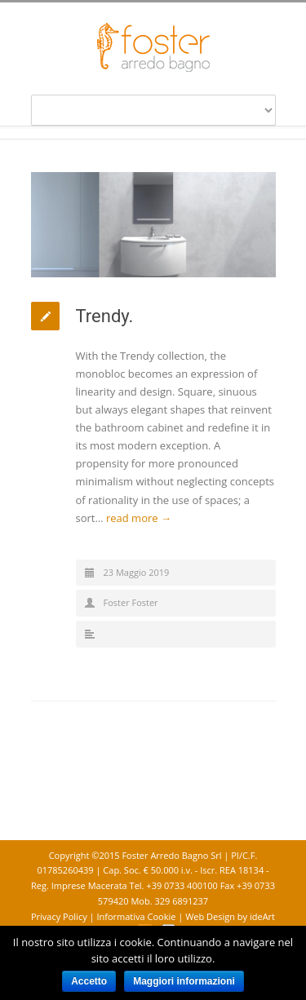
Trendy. (105, 316)
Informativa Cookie (137, 916)
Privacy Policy (60, 916)
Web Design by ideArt (230, 916)
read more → (138, 518)
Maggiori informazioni (184, 981)
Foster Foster (131, 602)
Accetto (89, 981)
